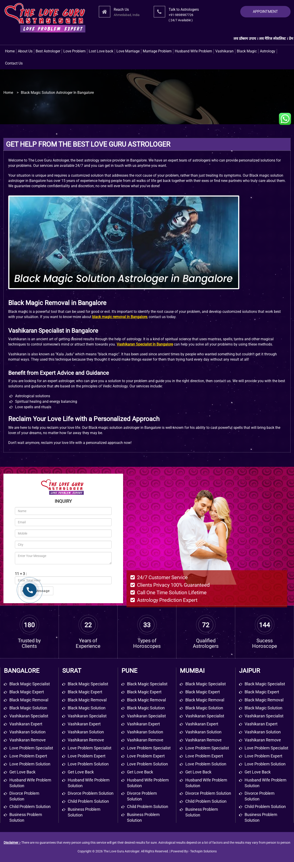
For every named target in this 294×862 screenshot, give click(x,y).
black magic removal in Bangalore (119, 317)
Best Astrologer (48, 51)
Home (10, 51)
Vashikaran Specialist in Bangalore (145, 344)
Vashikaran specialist (28, 715)
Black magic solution (28, 707)
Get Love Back (81, 772)
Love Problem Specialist (89, 748)
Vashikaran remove (27, 740)
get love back (22, 772)
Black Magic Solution (86, 707)
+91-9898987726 (181, 15)
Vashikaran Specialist (87, 715)
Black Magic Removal (87, 699)
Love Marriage (128, 51)
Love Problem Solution (88, 764)
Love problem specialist (31, 748)
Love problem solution (29, 764)
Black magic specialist (29, 683)
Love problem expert (28, 756)
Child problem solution (30, 806)
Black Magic (247, 51)
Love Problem (74, 51)
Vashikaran (224, 51)
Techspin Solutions (203, 851)
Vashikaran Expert (84, 723)
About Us (25, 51)
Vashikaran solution (27, 732)
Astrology (267, 51)
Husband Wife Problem (193, 51)
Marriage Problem (157, 51)
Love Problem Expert (86, 756)
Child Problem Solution (88, 801)
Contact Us (14, 63)
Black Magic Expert (85, 691)
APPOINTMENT (265, 11)
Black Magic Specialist (88, 683)
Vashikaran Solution (86, 732)
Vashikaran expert (25, 723)
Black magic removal (28, 699)
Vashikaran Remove (86, 740)
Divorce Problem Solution (90, 793)
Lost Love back (101, 51)
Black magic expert (26, 691)
